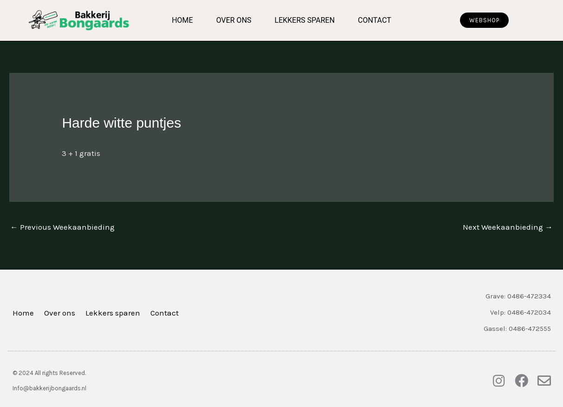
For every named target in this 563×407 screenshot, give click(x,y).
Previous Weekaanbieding (62, 227)
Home (182, 20)
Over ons (234, 20)
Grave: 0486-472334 (518, 296)
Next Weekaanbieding (508, 227)
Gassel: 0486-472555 (517, 328)
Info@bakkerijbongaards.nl (49, 388)
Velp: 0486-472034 (520, 312)
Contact (374, 20)
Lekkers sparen (305, 20)
